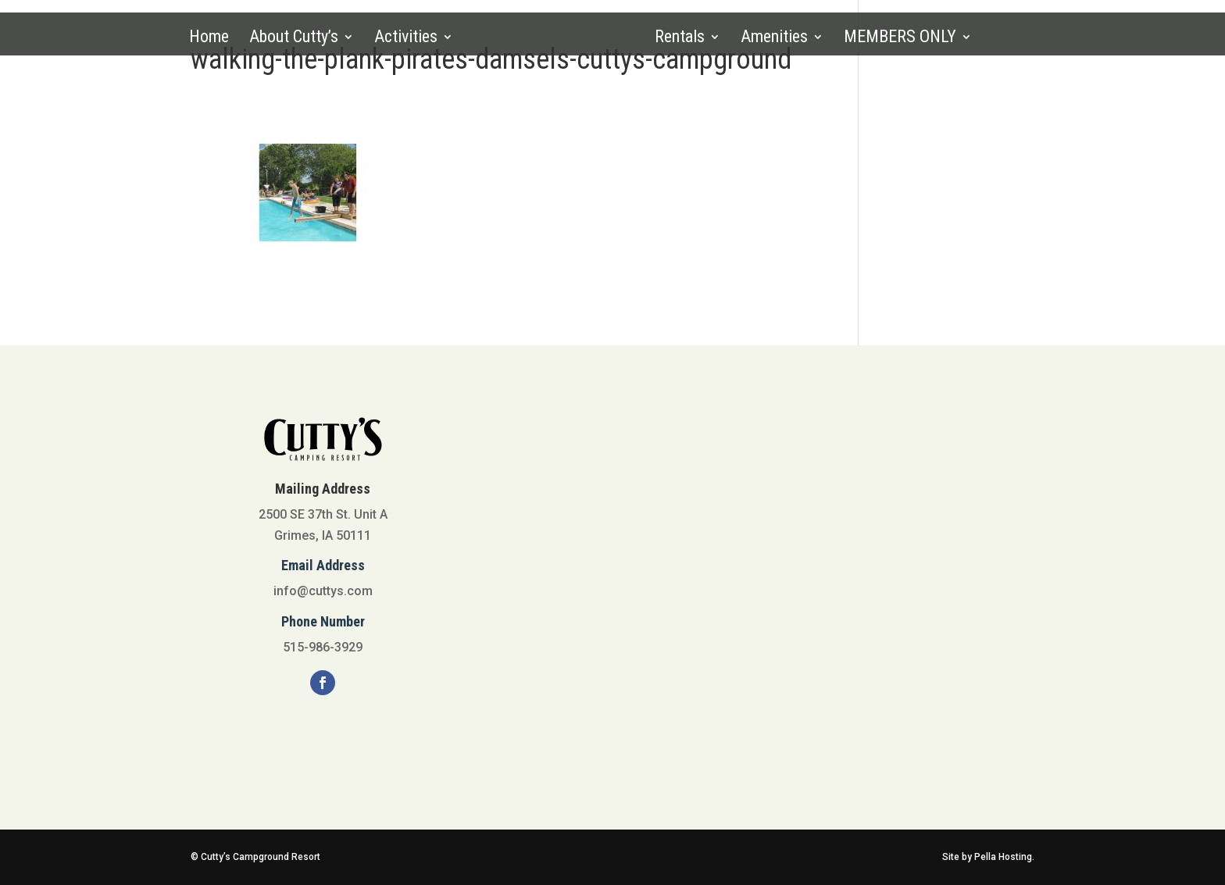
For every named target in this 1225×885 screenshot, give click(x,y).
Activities (406, 38)
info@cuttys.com (323, 590)
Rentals (680, 38)
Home (209, 38)
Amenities (774, 38)
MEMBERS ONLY (900, 38)
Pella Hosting (1003, 856)
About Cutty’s (293, 38)
